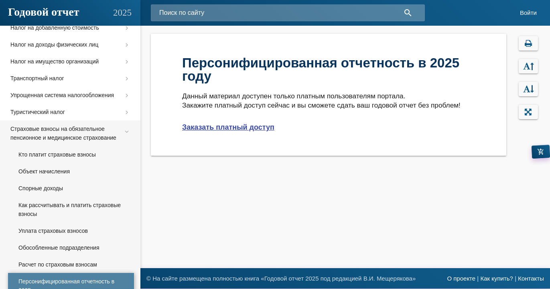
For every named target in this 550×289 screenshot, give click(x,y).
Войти (528, 12)
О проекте (461, 278)
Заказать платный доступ (228, 127)
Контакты (531, 278)
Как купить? (496, 278)
